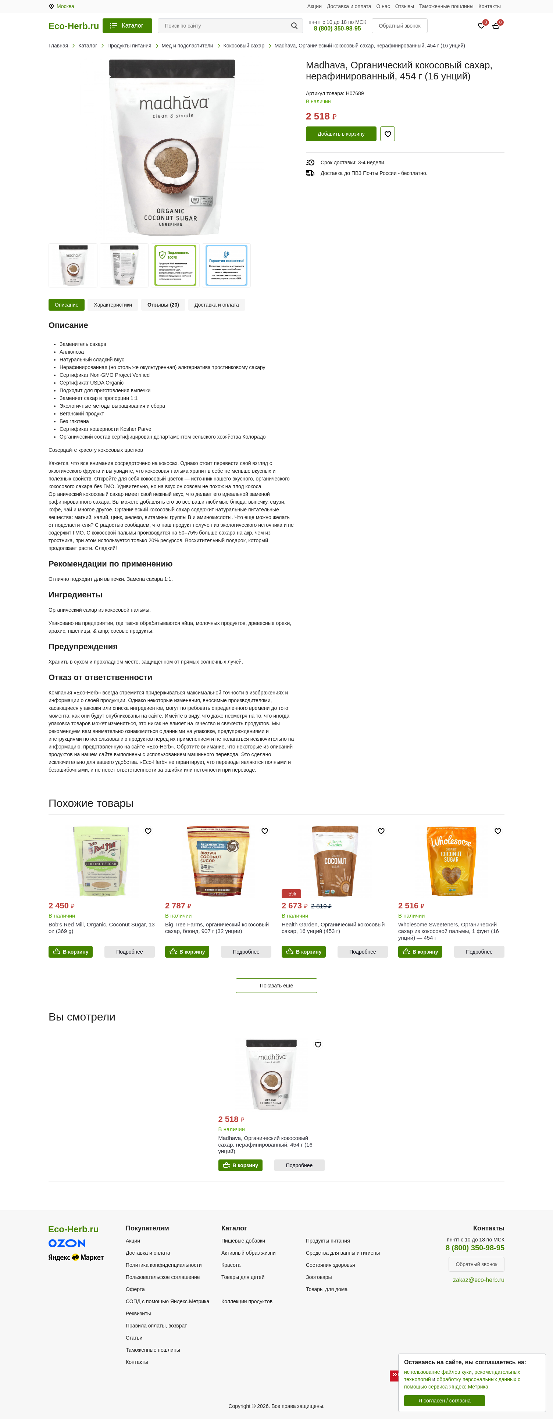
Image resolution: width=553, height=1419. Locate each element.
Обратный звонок (399, 26)
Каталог (132, 25)
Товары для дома (326, 1289)
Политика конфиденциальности (164, 1265)
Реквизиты (138, 1313)
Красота (230, 1265)
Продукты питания (328, 1241)
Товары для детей (242, 1277)
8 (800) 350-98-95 (337, 28)
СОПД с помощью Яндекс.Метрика (167, 1301)
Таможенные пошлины (446, 6)
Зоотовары (319, 1277)
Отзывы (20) (163, 305)
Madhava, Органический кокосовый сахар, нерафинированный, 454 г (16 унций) (265, 1144)
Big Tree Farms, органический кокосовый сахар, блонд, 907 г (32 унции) (217, 927)
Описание (66, 305)
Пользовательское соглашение (163, 1277)
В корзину (76, 952)
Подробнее (129, 952)
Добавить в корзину (341, 134)
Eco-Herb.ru (74, 26)
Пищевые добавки (243, 1241)
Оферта (135, 1289)
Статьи (134, 1338)
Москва (65, 6)
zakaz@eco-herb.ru (478, 1280)
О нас (383, 6)
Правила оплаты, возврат (156, 1326)
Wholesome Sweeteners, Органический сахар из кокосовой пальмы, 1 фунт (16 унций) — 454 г (448, 931)
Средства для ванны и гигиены (343, 1253)
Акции (314, 6)
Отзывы (404, 6)
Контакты (490, 6)
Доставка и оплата (349, 6)
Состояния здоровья (330, 1265)
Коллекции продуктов (246, 1301)
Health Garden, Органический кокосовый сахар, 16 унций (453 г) (333, 927)
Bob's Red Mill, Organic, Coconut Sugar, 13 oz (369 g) (102, 927)
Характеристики (113, 305)
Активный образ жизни (248, 1253)
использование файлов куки (437, 1372)
